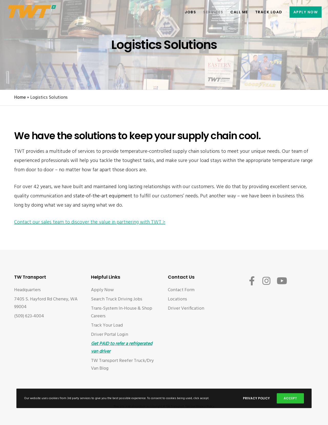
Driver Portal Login (109, 334)
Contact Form (181, 290)
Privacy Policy (256, 398)
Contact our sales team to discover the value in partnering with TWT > (89, 222)
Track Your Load (107, 325)
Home (20, 97)
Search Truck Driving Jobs (116, 299)
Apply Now (102, 290)
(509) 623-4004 (29, 316)
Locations (177, 299)
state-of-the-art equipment (102, 196)
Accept (290, 398)
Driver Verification (186, 308)
